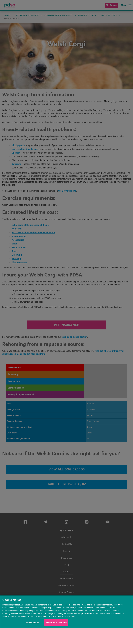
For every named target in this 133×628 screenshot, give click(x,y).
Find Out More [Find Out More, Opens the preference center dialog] (32, 622)
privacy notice (87, 613)
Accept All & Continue (56, 622)
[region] (66, 611)
